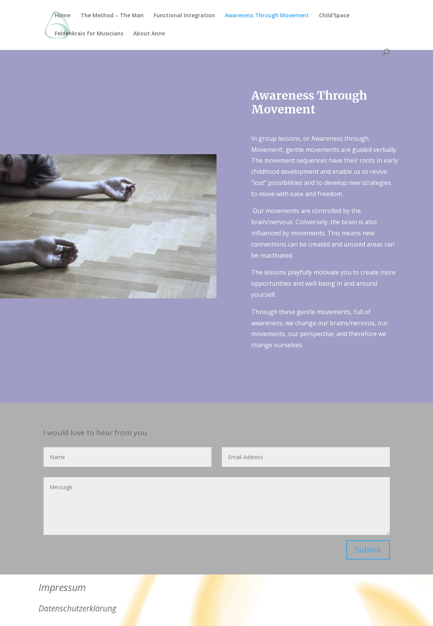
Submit (368, 549)
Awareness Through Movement (267, 16)
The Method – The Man (112, 16)
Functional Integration (184, 16)
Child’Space (334, 16)
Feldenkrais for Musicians (89, 34)
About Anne (149, 34)
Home (62, 16)
